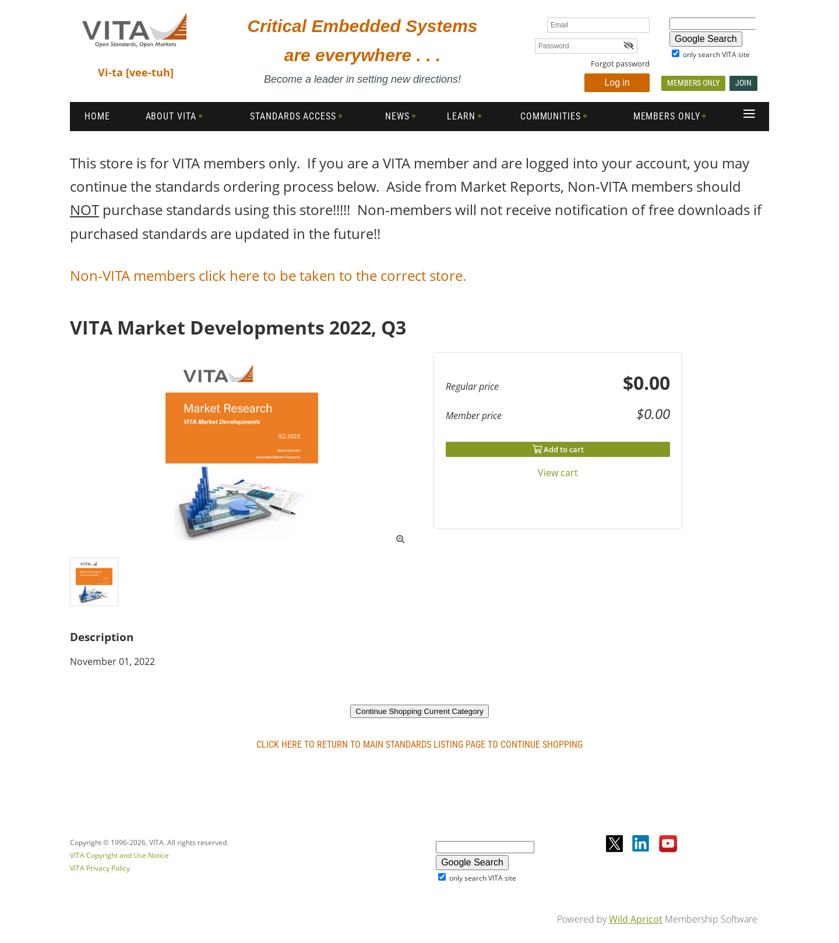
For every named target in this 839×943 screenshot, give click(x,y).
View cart (558, 472)
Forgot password (620, 63)
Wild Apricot (635, 919)
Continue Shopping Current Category (419, 711)
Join (743, 82)
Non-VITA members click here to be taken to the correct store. (270, 275)
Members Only (693, 82)
